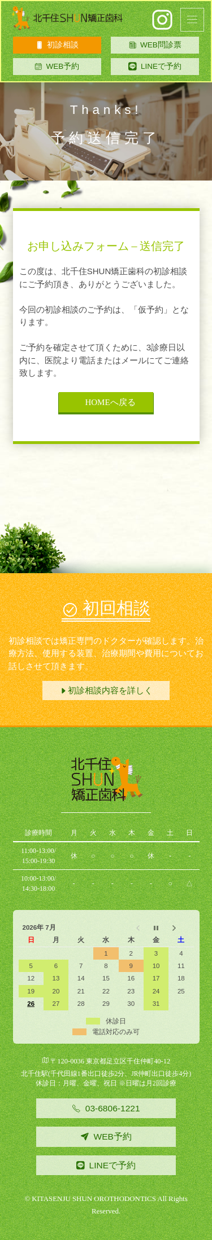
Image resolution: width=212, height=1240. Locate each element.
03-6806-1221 (106, 1108)
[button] (192, 20)
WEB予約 (56, 66)
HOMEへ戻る (105, 402)
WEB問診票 (155, 45)
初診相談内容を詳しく (106, 690)
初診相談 (57, 45)
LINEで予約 (161, 66)
